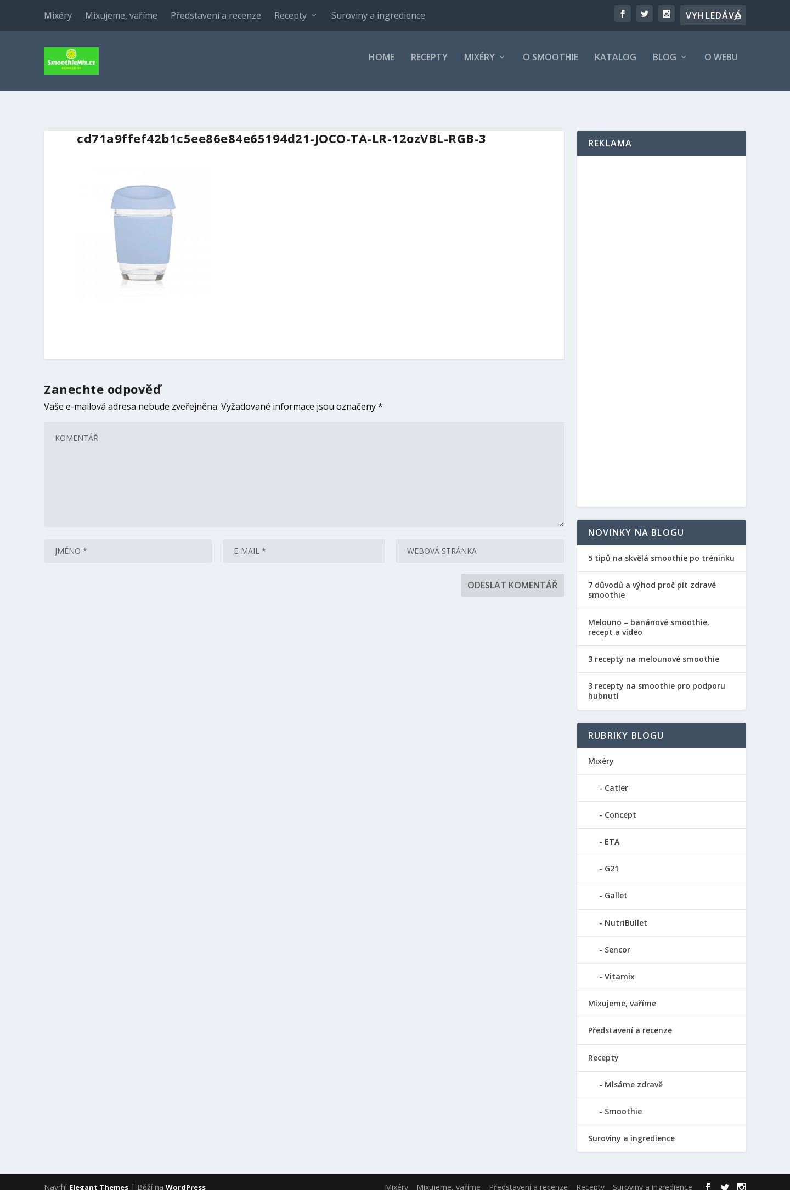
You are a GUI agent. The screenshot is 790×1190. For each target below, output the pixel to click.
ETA (612, 831)
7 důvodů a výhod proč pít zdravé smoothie (652, 580)
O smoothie (550, 65)
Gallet (616, 885)
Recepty (290, 15)
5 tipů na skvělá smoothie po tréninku (661, 548)
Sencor (617, 939)
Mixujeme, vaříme (121, 15)
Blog (664, 65)
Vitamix (620, 966)
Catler (616, 778)
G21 (612, 858)
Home (381, 65)
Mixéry (58, 15)
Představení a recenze (216, 15)
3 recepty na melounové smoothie (653, 649)
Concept (620, 805)
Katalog (615, 65)
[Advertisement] (661, 321)
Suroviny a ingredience (378, 15)
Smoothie (623, 1101)
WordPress (186, 1177)
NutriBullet (626, 913)
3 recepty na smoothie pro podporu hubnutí (656, 681)
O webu (721, 65)
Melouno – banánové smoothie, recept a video (648, 617)
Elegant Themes (98, 1177)
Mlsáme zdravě (634, 1074)
